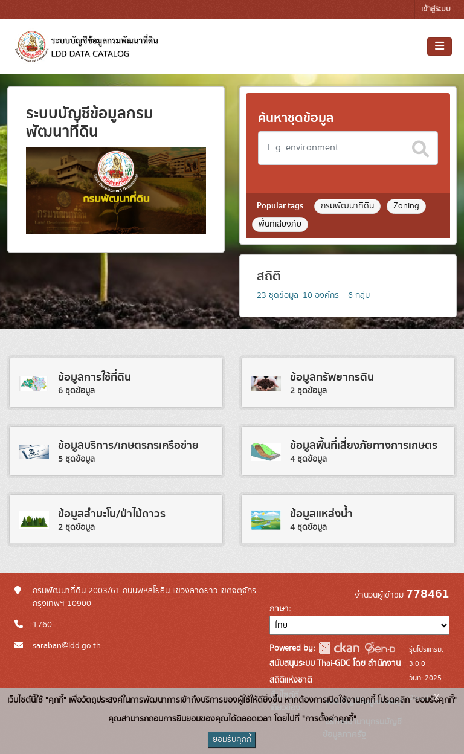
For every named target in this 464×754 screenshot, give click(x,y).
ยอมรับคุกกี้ (232, 739)
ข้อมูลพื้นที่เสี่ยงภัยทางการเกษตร (363, 445)
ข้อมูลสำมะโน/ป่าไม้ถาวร (112, 514)
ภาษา (279, 609)
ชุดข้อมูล (277, 295)
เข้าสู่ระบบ (436, 9)
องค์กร (321, 295)
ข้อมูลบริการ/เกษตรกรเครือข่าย (128, 445)
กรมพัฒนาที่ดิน (347, 206)
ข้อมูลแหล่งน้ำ (321, 514)
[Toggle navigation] (439, 46)
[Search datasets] (348, 148)
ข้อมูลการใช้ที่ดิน (94, 377)
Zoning (406, 206)
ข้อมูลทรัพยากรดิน (332, 377)
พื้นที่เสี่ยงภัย (280, 224)
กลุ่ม (359, 295)
